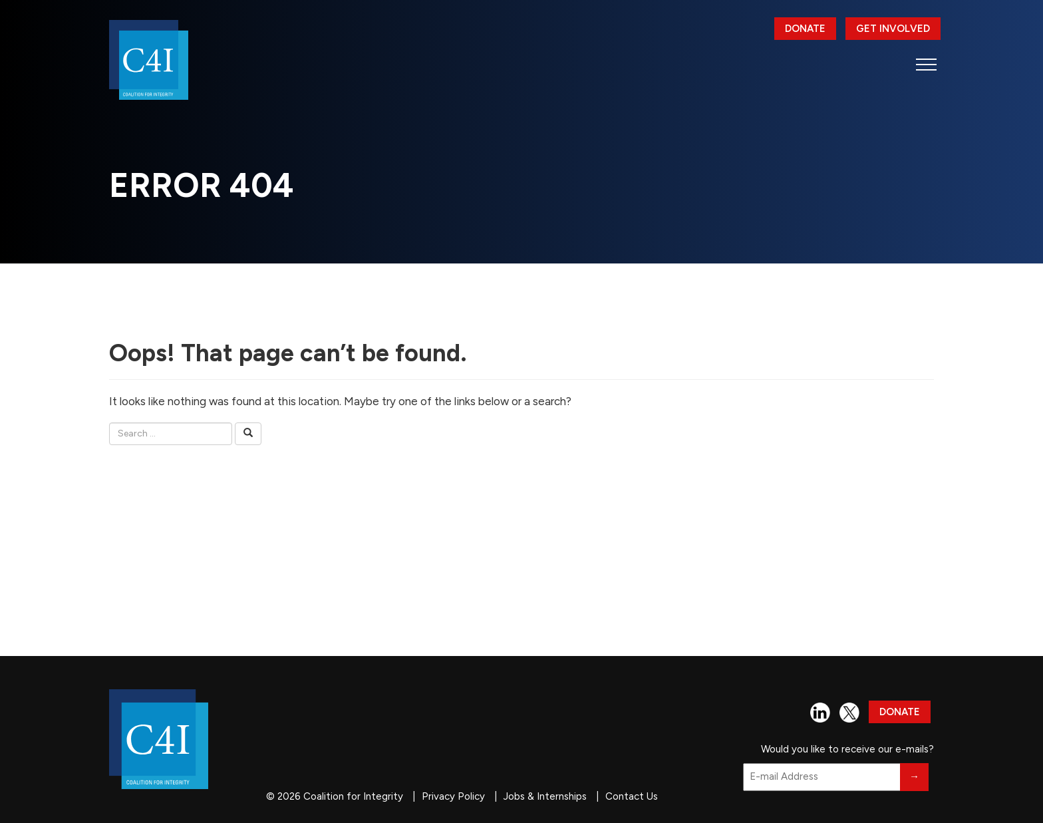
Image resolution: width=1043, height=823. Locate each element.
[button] (926, 64)
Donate (805, 29)
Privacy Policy (453, 796)
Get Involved (893, 29)
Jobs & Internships (545, 796)
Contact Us (631, 796)
